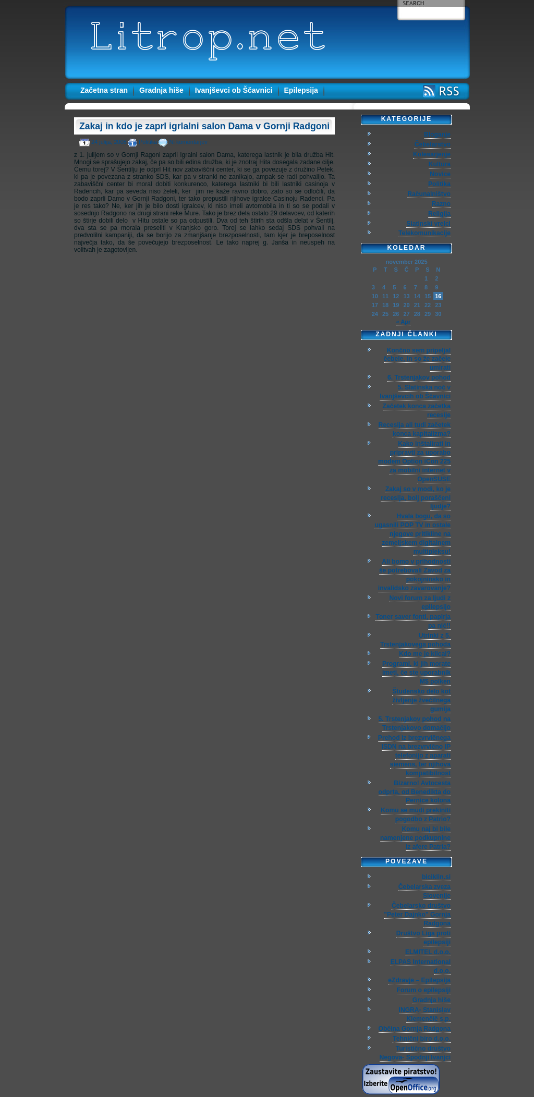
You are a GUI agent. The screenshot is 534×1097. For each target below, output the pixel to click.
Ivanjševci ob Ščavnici (234, 90)
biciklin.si (436, 877)
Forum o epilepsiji (424, 990)
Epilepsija (301, 90)
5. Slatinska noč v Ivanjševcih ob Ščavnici (415, 392)
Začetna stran (104, 90)
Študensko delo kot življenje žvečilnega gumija (421, 700)
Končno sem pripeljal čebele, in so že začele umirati (417, 359)
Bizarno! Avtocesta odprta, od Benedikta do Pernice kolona (415, 792)
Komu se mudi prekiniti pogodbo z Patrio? (416, 815)
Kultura (440, 164)
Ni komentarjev (188, 142)
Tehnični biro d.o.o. (422, 1038)
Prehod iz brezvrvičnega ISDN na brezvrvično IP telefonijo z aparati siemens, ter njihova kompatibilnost (414, 755)
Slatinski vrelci (428, 223)
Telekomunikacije (424, 233)
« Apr (403, 322)
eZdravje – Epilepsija (419, 980)
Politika (148, 142)
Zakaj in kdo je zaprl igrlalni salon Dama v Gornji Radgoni (204, 126)
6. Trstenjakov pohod (419, 377)
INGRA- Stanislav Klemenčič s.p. (425, 1014)
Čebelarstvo (433, 144)
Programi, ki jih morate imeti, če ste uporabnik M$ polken (416, 672)
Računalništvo (429, 194)
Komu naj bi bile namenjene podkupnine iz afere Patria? (415, 837)
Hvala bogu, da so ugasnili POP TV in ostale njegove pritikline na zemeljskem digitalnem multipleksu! (412, 534)
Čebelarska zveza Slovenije (424, 891)
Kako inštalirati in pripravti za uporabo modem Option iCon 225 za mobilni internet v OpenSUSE (414, 461)
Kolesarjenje (432, 154)
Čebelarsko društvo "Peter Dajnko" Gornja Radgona (417, 914)
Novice (440, 174)
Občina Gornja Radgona (415, 1028)
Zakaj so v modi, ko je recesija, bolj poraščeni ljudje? (416, 497)
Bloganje (437, 134)
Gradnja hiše (161, 90)
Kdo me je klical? (425, 653)
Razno (441, 204)
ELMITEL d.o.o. (428, 952)
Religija (439, 213)
